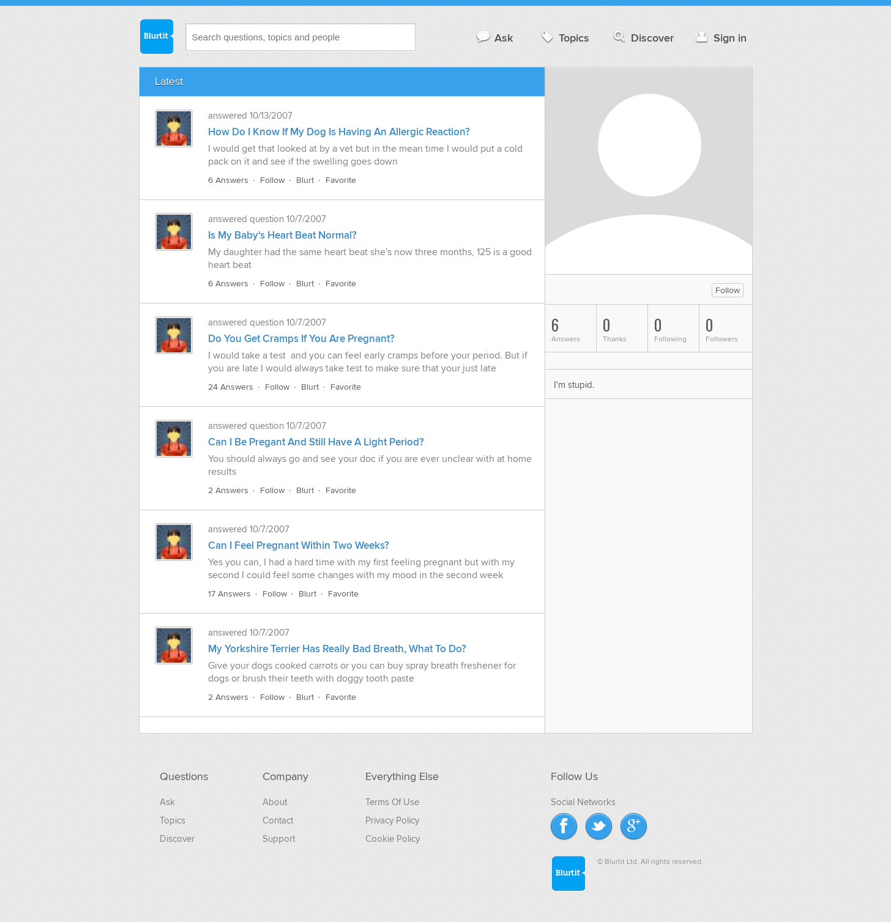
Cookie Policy (392, 838)
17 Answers (229, 594)
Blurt (305, 180)
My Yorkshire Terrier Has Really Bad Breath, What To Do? (337, 649)
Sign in (720, 38)
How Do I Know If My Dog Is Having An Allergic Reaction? (339, 132)
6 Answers (228, 180)
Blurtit (156, 36)
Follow (272, 180)
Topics (564, 38)
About (275, 802)
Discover (642, 38)
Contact (278, 820)
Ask (494, 38)
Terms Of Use (392, 802)
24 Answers (230, 387)
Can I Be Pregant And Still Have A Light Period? (316, 442)
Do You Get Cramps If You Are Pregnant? (301, 339)
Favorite (341, 180)
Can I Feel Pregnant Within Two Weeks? (298, 546)
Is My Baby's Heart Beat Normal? (282, 235)
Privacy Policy (392, 820)
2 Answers (228, 490)
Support (279, 838)
